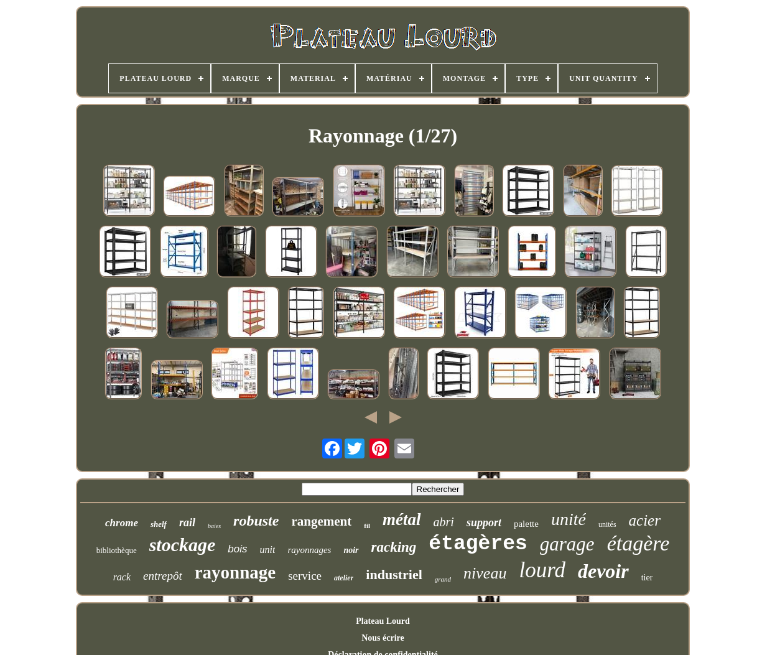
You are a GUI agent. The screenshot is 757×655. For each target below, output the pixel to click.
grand (443, 579)
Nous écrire (382, 638)
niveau (484, 573)
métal (402, 519)
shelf (159, 524)
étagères (478, 543)
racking (394, 547)
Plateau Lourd (383, 621)
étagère (638, 543)
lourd (542, 570)
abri (444, 522)
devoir (603, 571)
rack (122, 577)
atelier (343, 578)
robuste (256, 521)
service (305, 575)
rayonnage (235, 572)
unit (268, 549)
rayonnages (309, 550)
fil (367, 525)
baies (214, 526)
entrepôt (162, 575)
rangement (321, 521)
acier (645, 520)
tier (647, 577)
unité (568, 519)
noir (350, 550)
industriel (394, 574)
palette (526, 524)
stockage (182, 544)
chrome (121, 523)
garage (567, 544)
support (484, 522)
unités (607, 524)
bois (237, 549)
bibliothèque (116, 550)
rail (187, 522)
